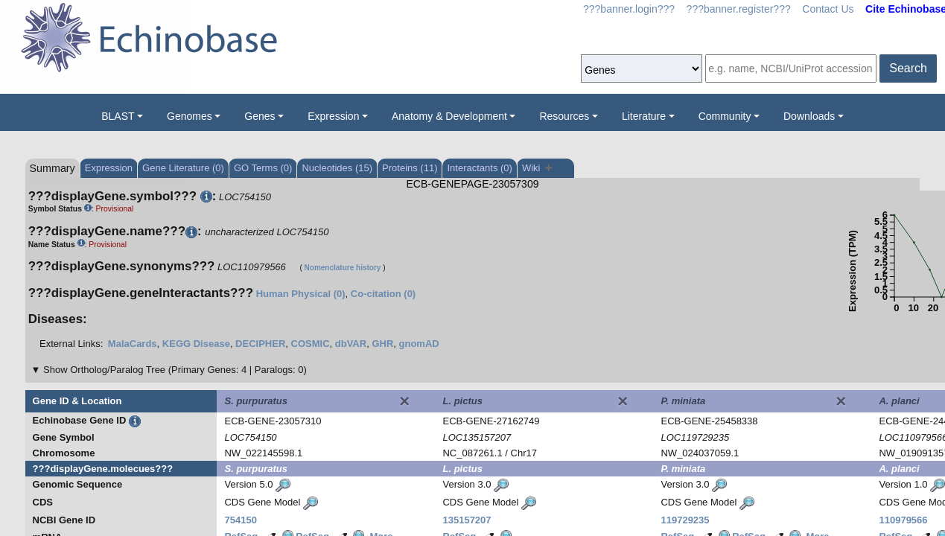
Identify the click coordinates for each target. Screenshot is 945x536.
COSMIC (310, 343)
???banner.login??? (629, 9)
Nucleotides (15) (337, 167)
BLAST (117, 116)
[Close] (404, 401)
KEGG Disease (196, 343)
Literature (644, 116)
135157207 (466, 520)
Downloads (809, 116)
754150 (240, 520)
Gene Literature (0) (183, 167)
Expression (333, 116)
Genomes (189, 116)
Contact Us (827, 9)
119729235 (685, 520)
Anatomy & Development (449, 116)
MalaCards (132, 343)
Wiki (537, 167)
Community (725, 116)
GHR (382, 343)
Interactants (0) (479, 167)
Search (908, 68)
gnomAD (419, 343)
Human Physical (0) (301, 293)
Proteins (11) (409, 167)
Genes (259, 116)
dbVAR (350, 343)
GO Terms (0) (263, 167)
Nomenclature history (343, 268)
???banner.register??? (739, 9)
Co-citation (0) (383, 293)
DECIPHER (260, 343)
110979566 (903, 520)
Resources (564, 116)
